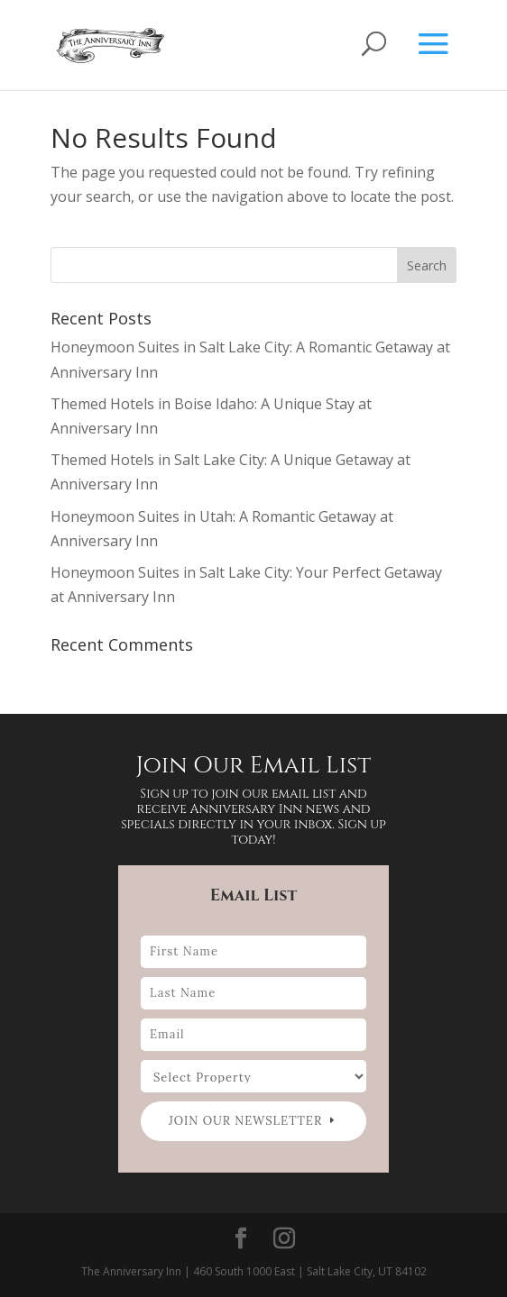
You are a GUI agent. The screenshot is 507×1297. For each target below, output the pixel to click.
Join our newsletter (245, 1120)
